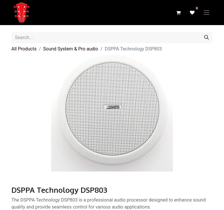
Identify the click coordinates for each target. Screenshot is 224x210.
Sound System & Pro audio (70, 49)
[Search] (206, 37)
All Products (23, 49)
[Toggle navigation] (206, 12)
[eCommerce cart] (178, 12)
